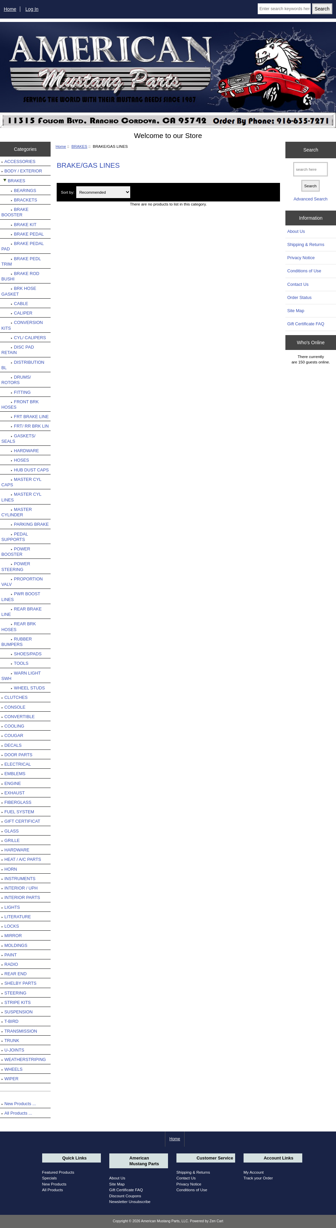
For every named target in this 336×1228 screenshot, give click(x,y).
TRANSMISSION (19, 1031)
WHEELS (12, 1069)
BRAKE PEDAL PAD (22, 246)
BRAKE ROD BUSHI (20, 276)
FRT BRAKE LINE (25, 416)
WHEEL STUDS (23, 687)
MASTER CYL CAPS (21, 482)
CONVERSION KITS (22, 325)
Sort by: (68, 192)
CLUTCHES (14, 697)
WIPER (10, 1078)
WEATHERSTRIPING (23, 1059)
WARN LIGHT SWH (21, 676)
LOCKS (10, 926)
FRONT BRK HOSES (20, 404)
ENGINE (11, 783)
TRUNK (10, 1040)
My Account (254, 1172)
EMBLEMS (13, 773)
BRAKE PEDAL (22, 234)
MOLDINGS (14, 945)
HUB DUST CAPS (25, 469)
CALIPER (16, 313)
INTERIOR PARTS (20, 897)
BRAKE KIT (18, 224)
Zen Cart (216, 1221)
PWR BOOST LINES (20, 596)
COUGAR (12, 735)
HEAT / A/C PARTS (21, 859)
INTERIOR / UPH (19, 888)
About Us (296, 231)
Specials (49, 1178)
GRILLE (10, 840)
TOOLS (14, 663)
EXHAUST (13, 792)
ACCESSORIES (18, 161)
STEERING (13, 992)
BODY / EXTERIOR (21, 170)
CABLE (14, 303)
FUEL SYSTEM (17, 811)
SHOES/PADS (21, 653)
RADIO (9, 964)
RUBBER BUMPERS (16, 641)
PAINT (9, 954)
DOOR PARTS (16, 754)
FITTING (16, 392)
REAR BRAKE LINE (21, 611)
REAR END (14, 973)
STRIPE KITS (16, 1002)
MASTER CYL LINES (21, 497)
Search (310, 150)
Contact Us (297, 284)
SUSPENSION (17, 1011)
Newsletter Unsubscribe (129, 1201)
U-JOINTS (12, 1050)
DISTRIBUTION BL (22, 365)
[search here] (310, 169)
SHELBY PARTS (18, 983)
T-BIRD (10, 1021)
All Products (52, 1190)
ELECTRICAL (16, 764)
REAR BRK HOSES (18, 626)
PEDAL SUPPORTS (14, 536)
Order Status (299, 297)
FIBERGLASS (16, 802)
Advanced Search (310, 198)
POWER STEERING (15, 566)
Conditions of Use (304, 270)
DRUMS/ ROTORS (16, 380)
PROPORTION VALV (22, 581)
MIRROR (11, 935)
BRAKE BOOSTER (15, 212)
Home (10, 9)
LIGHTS (10, 907)
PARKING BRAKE (25, 524)
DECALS (11, 745)
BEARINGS (18, 190)
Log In (31, 9)
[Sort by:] (103, 192)
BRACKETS (19, 199)
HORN (9, 869)
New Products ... (18, 1103)
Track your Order (258, 1178)
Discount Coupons (125, 1196)
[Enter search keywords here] (284, 8)
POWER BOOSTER (15, 551)
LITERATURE (16, 916)
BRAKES (79, 146)
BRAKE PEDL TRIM (21, 261)
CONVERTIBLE (18, 716)
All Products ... (16, 1113)
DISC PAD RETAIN (17, 350)
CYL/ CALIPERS (23, 337)
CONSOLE (13, 707)
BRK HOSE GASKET (18, 291)
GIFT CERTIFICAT (20, 821)
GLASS (10, 831)
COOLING (12, 726)
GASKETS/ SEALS (18, 438)
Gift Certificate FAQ (305, 323)
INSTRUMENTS (18, 878)
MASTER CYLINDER (16, 512)
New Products (54, 1184)
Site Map (295, 310)
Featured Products (58, 1172)
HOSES (15, 460)
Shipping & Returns (305, 244)
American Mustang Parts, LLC (164, 1221)
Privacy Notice (300, 257)
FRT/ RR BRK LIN (25, 426)
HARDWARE (20, 450)
